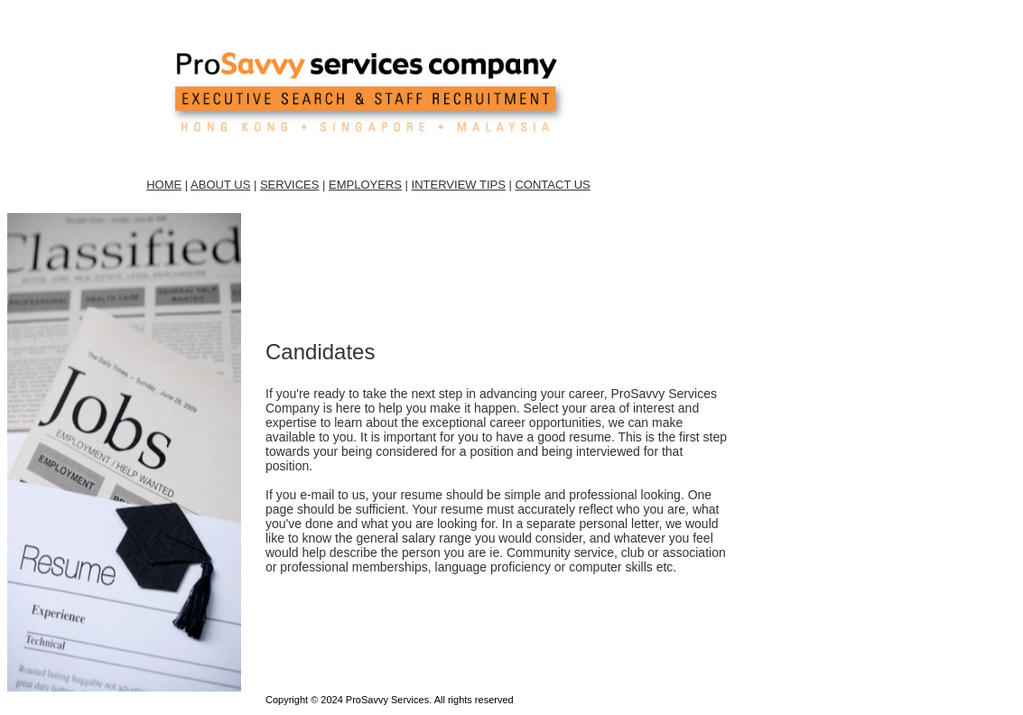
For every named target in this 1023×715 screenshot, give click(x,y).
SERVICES (290, 184)
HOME (163, 184)
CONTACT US (552, 184)
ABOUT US (220, 184)
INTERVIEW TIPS (459, 184)
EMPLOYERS (365, 184)
